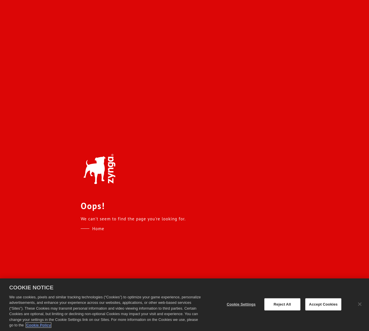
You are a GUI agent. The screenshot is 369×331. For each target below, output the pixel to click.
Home (98, 228)
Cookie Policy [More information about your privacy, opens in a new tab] (38, 325)
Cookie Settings (241, 304)
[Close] (359, 304)
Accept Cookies (323, 304)
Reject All (282, 304)
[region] (184, 304)
